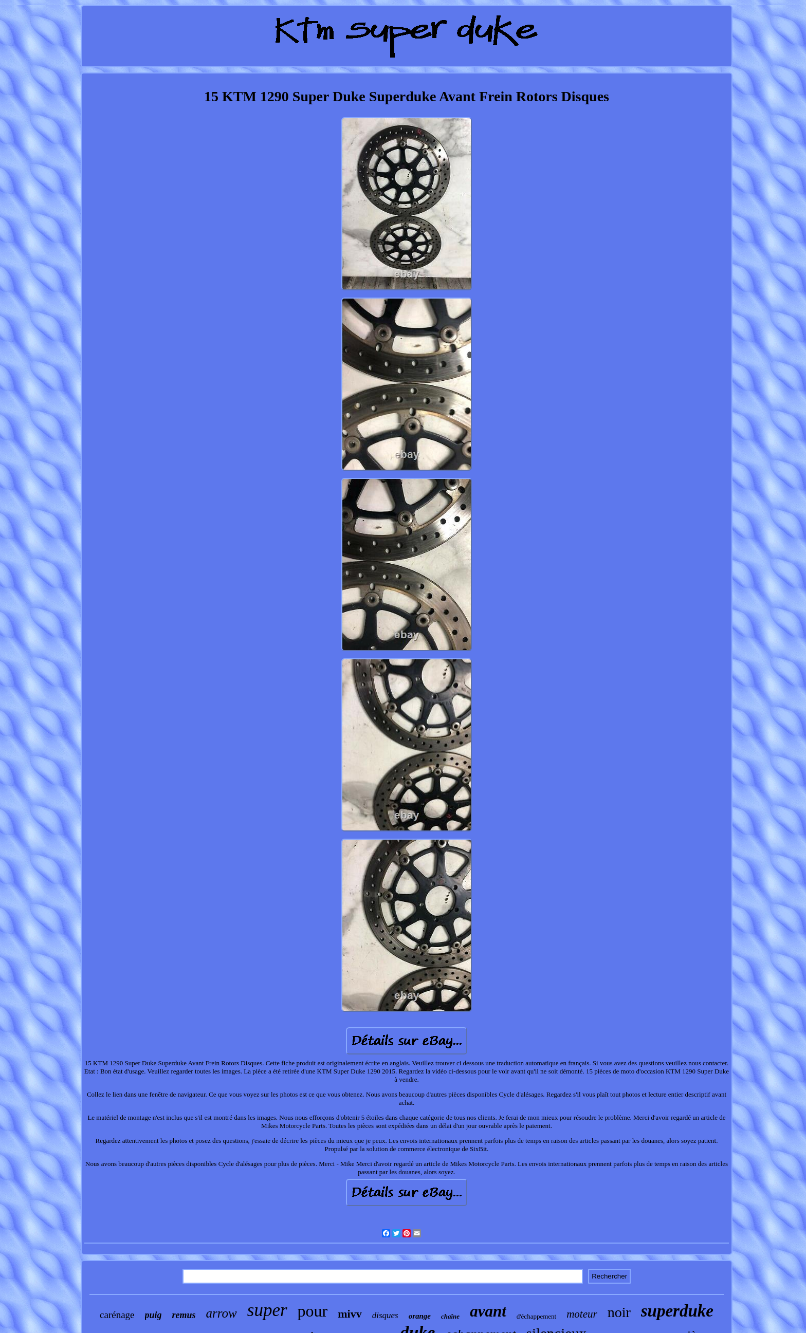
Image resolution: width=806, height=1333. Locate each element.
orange (420, 1316)
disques (385, 1315)
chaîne (450, 1316)
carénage (117, 1314)
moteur (581, 1314)
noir (619, 1312)
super (267, 1310)
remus (184, 1315)
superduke (677, 1311)
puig (153, 1315)
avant (488, 1311)
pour (313, 1311)
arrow (221, 1313)
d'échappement (536, 1316)
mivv (349, 1313)
